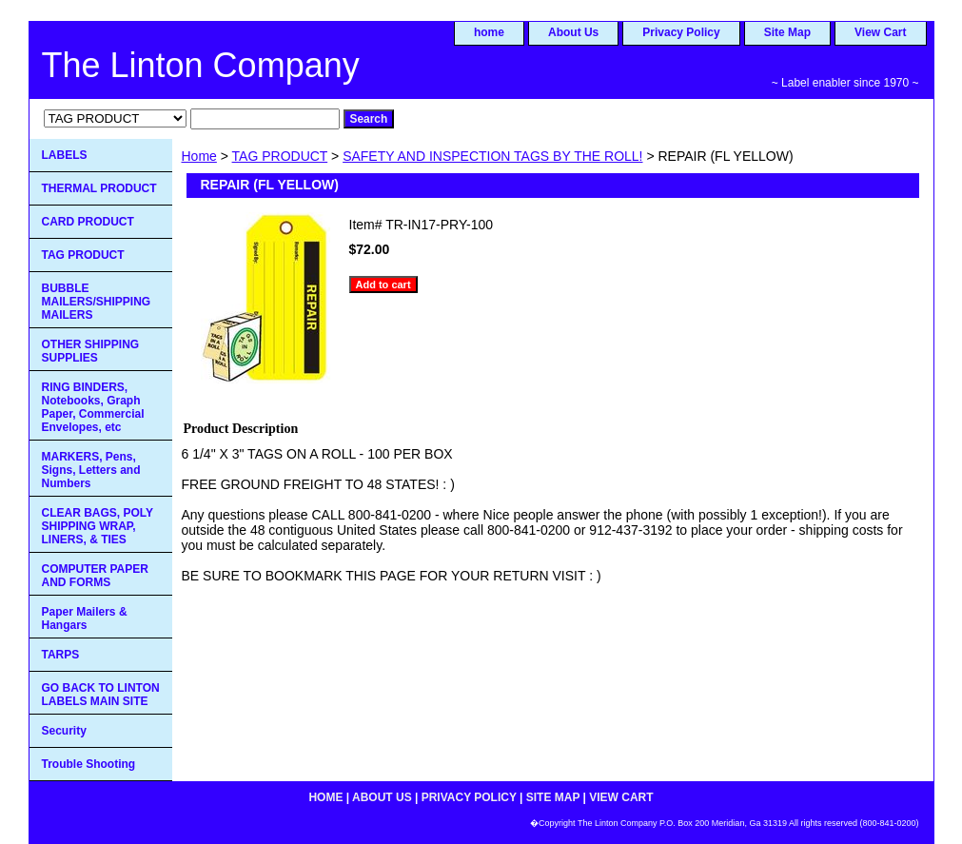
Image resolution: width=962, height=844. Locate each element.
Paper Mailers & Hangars (85, 618)
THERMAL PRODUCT (99, 188)
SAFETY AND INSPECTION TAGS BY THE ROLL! (492, 156)
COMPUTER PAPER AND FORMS (95, 575)
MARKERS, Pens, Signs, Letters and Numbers (91, 470)
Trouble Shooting (89, 764)
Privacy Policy (680, 32)
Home (199, 156)
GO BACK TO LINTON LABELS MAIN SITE (101, 694)
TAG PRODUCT (280, 156)
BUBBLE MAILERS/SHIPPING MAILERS (96, 302)
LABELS (65, 155)
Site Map (787, 32)
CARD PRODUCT (88, 221)
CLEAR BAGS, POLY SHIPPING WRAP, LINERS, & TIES (98, 526)
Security (64, 730)
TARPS (61, 654)
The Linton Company (201, 65)
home (489, 32)
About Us (573, 32)
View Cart (880, 32)
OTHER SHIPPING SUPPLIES (91, 351)
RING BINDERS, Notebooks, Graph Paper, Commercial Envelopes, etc (93, 407)
